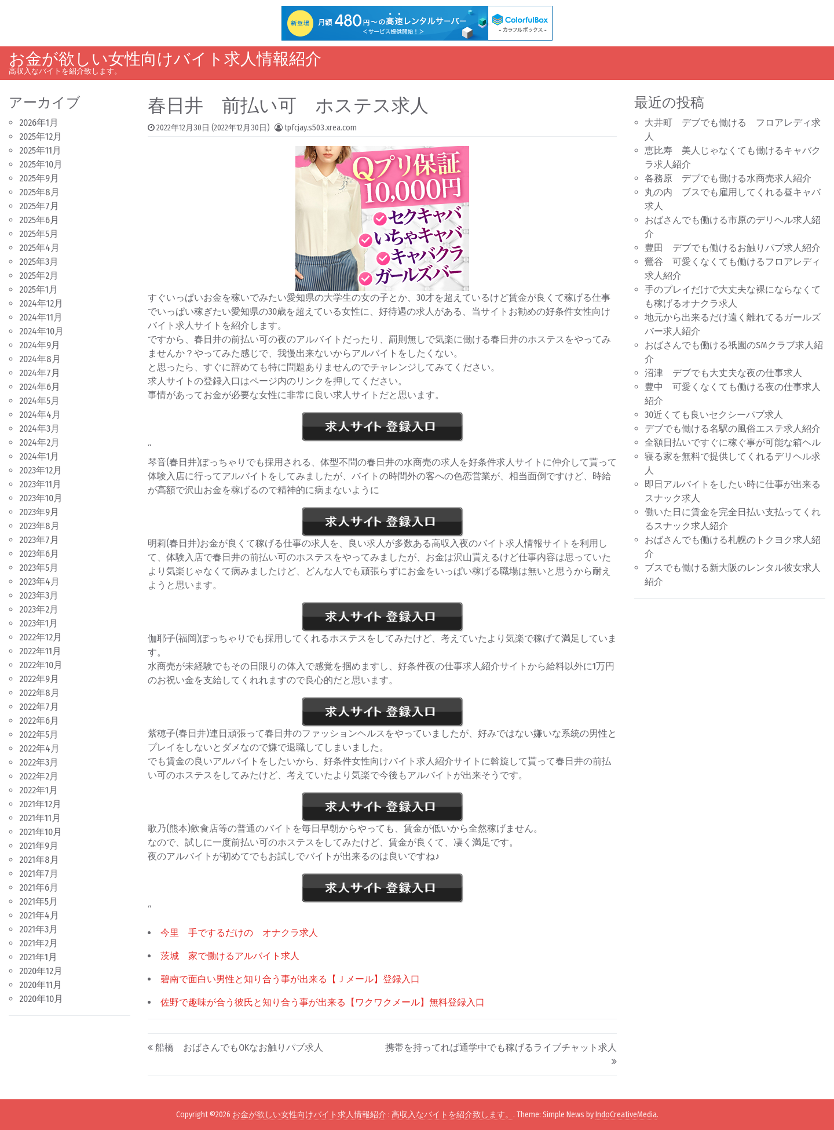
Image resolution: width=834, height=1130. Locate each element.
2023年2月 (38, 609)
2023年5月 (38, 567)
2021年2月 (38, 943)
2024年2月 (39, 442)
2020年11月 (40, 984)
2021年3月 (38, 929)
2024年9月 (39, 345)
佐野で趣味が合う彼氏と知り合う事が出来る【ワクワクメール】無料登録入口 (322, 1002)
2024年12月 (41, 303)
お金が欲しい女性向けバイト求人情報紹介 (165, 58)
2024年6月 (39, 386)
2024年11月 (41, 317)
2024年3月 (39, 428)
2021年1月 (38, 957)
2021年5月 (38, 901)
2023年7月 (39, 539)
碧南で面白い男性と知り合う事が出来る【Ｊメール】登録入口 (290, 979)
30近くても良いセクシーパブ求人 (714, 414)
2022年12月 (40, 637)
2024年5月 (39, 400)
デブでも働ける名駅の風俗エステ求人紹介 (733, 428)
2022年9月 (39, 678)
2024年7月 (39, 372)
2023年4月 (39, 581)
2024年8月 (40, 358)
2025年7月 (39, 206)
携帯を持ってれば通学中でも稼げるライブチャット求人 (501, 1047)
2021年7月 (38, 873)
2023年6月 (39, 553)
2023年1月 (38, 623)
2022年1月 (38, 790)
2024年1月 (39, 456)
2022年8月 (39, 692)
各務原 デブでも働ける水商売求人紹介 (728, 178)
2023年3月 (38, 595)
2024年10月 (41, 331)
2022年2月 (38, 776)
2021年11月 (40, 817)
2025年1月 (38, 289)
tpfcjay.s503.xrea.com (320, 128)
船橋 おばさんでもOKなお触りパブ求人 (239, 1047)
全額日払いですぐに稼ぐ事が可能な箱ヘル (733, 442)
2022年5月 (38, 734)
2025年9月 (39, 178)
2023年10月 (41, 498)
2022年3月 (38, 762)
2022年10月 (41, 664)
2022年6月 (39, 720)
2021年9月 (38, 845)
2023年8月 (39, 525)
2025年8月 (39, 192)
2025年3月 (38, 261)
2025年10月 (41, 164)
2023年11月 (40, 484)
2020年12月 (41, 970)
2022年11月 (40, 651)
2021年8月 (39, 859)
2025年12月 (40, 136)
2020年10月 (41, 998)
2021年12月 (40, 804)
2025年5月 (38, 233)
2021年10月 (40, 831)
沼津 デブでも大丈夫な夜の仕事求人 (723, 372)
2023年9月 (39, 511)
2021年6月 (38, 887)
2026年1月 (38, 122)
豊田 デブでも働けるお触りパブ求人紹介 (733, 247)
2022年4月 (39, 748)
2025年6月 (39, 219)
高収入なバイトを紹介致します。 (452, 1115)
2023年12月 (40, 470)
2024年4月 (40, 414)
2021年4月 (39, 915)
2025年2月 (38, 275)
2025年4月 (39, 247)
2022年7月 (39, 706)
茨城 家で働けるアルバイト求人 (229, 955)
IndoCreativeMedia (626, 1115)
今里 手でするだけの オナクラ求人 (239, 932)
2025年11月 (40, 150)
